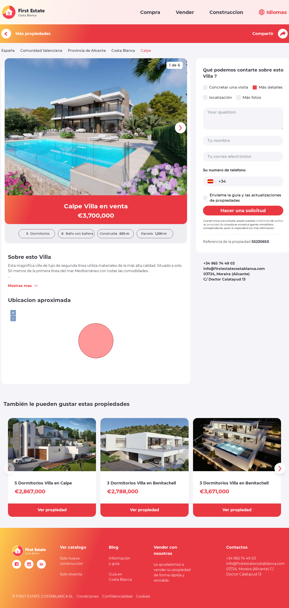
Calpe (146, 50)
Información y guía (119, 561)
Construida (116, 233)
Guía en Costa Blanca (120, 577)
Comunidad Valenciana (41, 50)
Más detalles (268, 87)
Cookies (143, 596)
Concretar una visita (225, 87)
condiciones (262, 220)
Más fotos (248, 97)
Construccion (226, 12)
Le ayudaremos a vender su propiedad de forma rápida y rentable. (172, 572)
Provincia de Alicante (87, 50)
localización (217, 97)
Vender (185, 12)
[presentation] (180, 127)
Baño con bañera (76, 233)
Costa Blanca (123, 50)
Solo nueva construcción (71, 561)
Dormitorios (37, 233)
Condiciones (88, 596)
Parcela (155, 233)
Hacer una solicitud (243, 210)
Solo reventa (71, 574)
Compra (150, 12)
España (8, 50)
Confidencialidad (117, 596)
